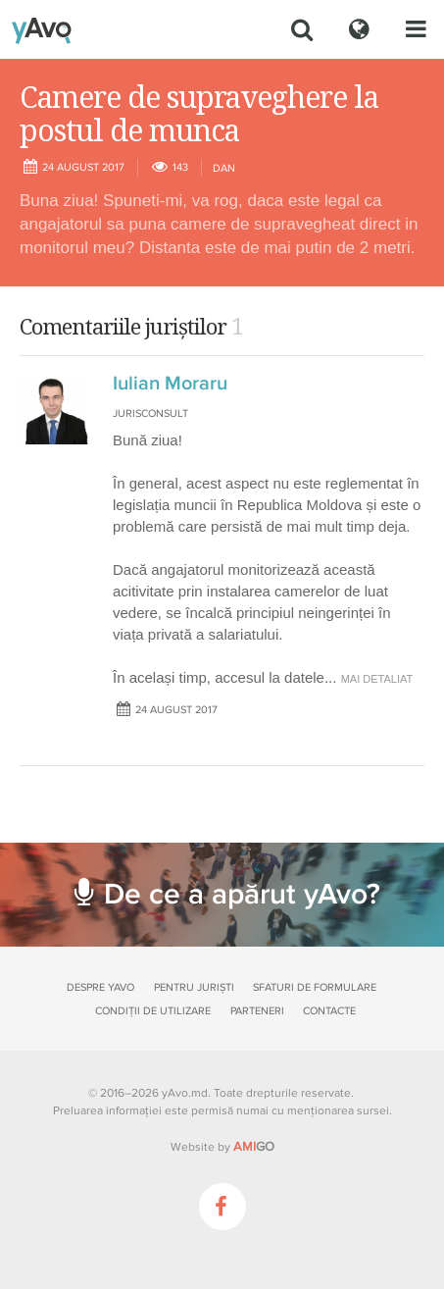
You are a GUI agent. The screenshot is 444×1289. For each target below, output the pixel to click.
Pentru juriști (194, 987)
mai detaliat (377, 679)
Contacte (329, 1011)
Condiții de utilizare (153, 1011)
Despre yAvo (100, 987)
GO (253, 1147)
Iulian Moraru (170, 383)
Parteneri (257, 1011)
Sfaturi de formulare (314, 987)
